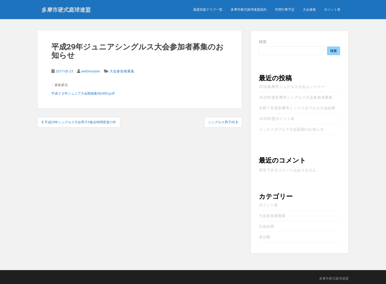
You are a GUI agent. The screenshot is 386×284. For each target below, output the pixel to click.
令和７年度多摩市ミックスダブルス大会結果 (297, 107)
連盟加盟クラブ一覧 (207, 9)
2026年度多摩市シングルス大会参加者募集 (295, 97)
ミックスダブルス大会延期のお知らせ (291, 129)
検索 (262, 41)
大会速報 (309, 9)
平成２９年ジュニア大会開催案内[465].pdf (83, 93)
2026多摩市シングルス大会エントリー (292, 86)
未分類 (264, 236)
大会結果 (266, 226)
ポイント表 (332, 9)
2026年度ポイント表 (276, 118)
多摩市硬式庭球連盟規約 (249, 9)
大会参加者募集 (121, 71)
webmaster (90, 71)
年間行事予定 (285, 9)
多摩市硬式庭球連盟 (66, 9)
